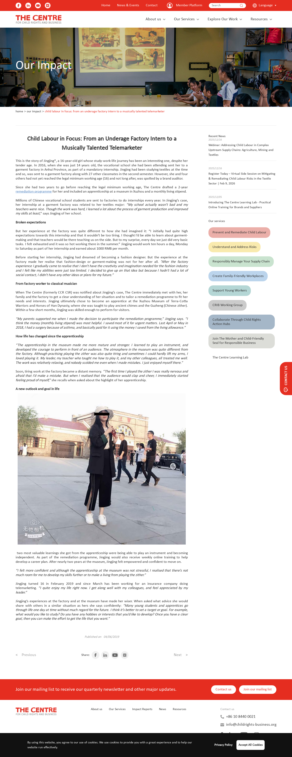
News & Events (128, 5)
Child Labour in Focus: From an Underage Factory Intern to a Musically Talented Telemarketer (105, 111)
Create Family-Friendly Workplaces (238, 276)
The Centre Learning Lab (230, 358)
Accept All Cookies (250, 745)
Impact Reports (142, 709)
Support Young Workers (230, 290)
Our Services (184, 19)
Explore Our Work (223, 19)
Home (105, 5)
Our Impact (34, 111)
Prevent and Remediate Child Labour (239, 232)
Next (181, 655)
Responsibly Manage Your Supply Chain (241, 261)
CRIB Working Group (228, 305)
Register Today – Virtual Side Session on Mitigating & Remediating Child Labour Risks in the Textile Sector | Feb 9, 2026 (241, 178)
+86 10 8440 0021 (241, 717)
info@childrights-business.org (251, 725)
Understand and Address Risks (235, 247)
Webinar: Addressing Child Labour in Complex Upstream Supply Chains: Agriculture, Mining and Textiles (240, 150)
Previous (26, 655)
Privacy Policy (223, 745)
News (162, 709)
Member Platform (189, 5)
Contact (152, 5)
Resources (259, 19)
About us (153, 19)
